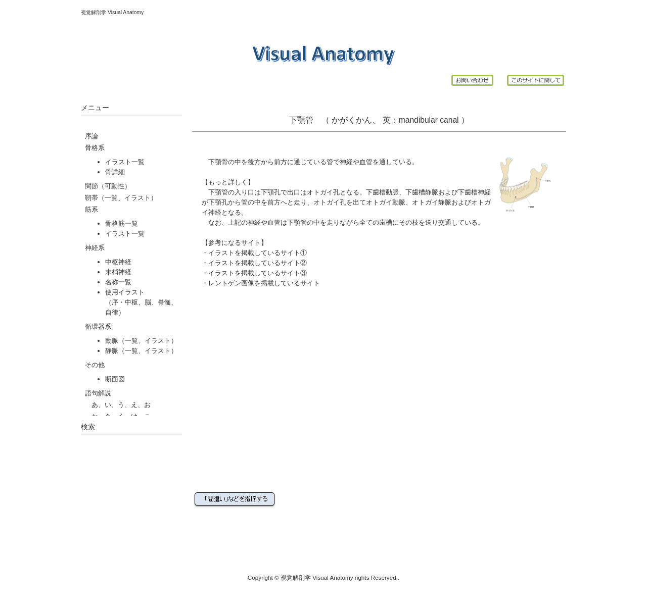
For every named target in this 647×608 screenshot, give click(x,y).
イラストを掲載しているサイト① (257, 253)
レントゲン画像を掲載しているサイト (264, 283)
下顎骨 (218, 162)
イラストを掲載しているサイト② (257, 263)
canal (449, 120)
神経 (346, 162)
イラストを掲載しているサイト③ (257, 273)
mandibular (418, 120)
